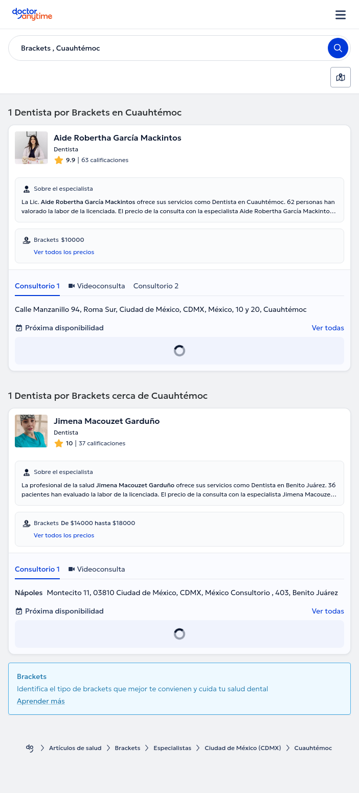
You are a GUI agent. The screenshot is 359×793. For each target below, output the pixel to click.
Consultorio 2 (156, 285)
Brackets (128, 748)
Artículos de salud (75, 748)
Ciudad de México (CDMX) (243, 748)
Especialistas (172, 748)
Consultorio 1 (37, 285)
